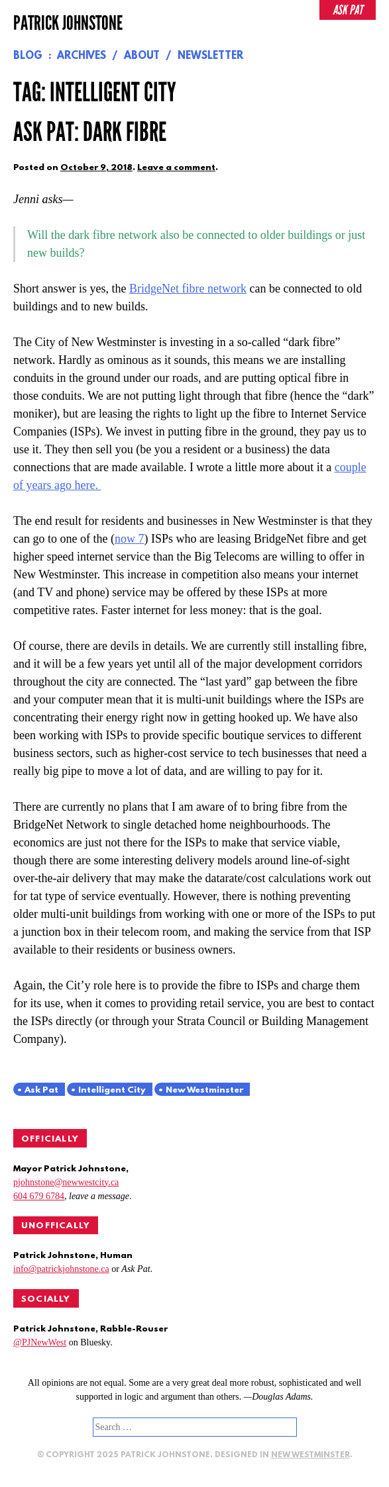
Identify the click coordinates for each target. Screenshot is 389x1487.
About (142, 56)
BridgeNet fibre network (188, 288)
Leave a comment (176, 168)
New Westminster (204, 1090)
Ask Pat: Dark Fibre (89, 132)
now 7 (129, 538)
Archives (81, 56)
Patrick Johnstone (68, 23)
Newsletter (210, 56)
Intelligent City (112, 1090)
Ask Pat (41, 1090)
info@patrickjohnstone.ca (61, 1269)
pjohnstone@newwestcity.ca (66, 1182)
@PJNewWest (39, 1342)
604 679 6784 (38, 1196)
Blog (27, 56)
